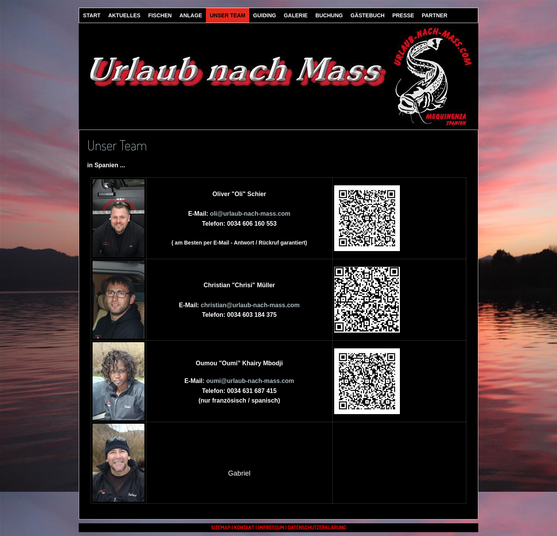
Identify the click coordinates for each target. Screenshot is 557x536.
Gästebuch (367, 15)
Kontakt (244, 527)
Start (92, 15)
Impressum (271, 527)
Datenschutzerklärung (317, 527)
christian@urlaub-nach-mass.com (250, 305)
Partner (435, 15)
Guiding (264, 15)
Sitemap (220, 527)
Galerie (296, 15)
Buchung (329, 15)
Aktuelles (124, 15)
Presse (403, 15)
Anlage (190, 15)
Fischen (160, 15)
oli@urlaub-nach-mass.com (250, 213)
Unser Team (227, 15)
